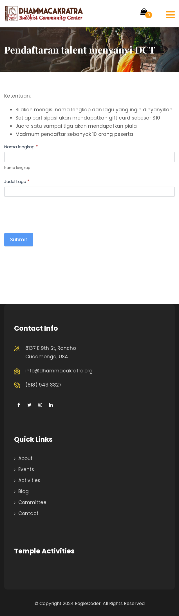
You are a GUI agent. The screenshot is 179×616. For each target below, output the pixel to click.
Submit (18, 239)
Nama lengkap (21, 147)
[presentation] (47, 213)
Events (26, 469)
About (25, 458)
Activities (29, 480)
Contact (28, 513)
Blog (23, 491)
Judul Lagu (17, 181)
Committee (32, 502)
